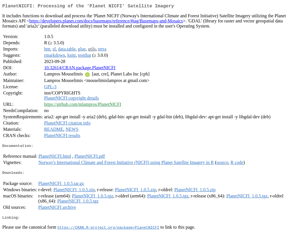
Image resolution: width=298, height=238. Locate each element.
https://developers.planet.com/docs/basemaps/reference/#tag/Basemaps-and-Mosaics (106, 22)
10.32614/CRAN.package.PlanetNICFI (79, 68)
